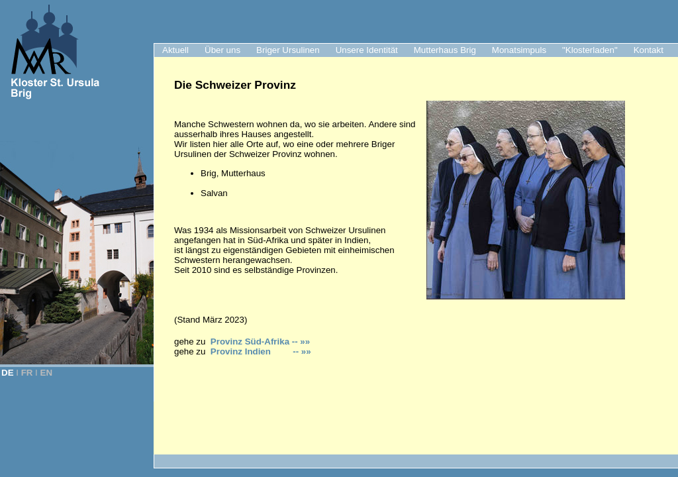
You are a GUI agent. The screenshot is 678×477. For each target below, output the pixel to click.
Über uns (222, 50)
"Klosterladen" (590, 50)
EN (46, 373)
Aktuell (175, 50)
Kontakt (648, 50)
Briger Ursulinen (288, 50)
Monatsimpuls (519, 50)
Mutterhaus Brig (445, 50)
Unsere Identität (367, 50)
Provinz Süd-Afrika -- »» (260, 341)
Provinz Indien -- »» (261, 351)
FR (27, 373)
